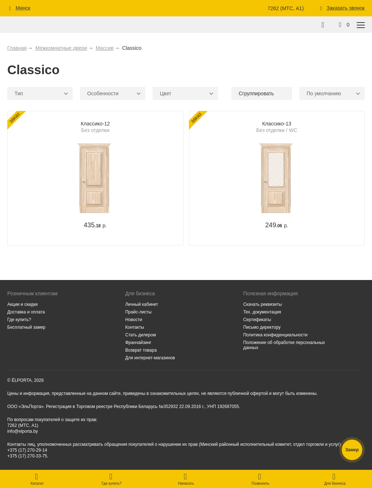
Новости (133, 319)
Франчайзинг (138, 342)
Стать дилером (140, 334)
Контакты (134, 327)
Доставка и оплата (26, 312)
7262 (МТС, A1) (285, 8)
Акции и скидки (22, 304)
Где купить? (19, 319)
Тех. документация (262, 312)
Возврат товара (141, 350)
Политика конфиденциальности (275, 334)
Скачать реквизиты (262, 304)
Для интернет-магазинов (150, 357)
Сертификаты (257, 319)
